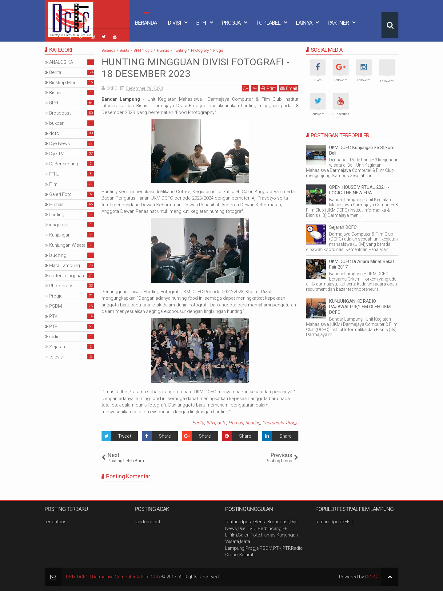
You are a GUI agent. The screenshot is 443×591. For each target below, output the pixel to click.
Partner (338, 22)
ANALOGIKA (61, 62)
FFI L (54, 174)
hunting (252, 423)
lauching (57, 255)
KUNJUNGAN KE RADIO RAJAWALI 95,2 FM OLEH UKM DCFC (360, 306)
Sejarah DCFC (343, 227)
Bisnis (55, 92)
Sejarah (57, 347)
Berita (198, 423)
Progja (231, 22)
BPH (201, 22)
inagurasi (58, 225)
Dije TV (56, 153)
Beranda (146, 22)
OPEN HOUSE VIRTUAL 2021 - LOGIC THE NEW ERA (359, 190)
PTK (53, 316)
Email (288, 88)
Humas (235, 423)
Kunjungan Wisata (67, 245)
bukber (56, 123)
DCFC (371, 577)
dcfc (221, 423)
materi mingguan (66, 275)
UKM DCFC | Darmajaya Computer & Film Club (113, 577)
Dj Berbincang (63, 164)
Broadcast (60, 113)
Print (268, 88)
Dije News (59, 143)
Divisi (174, 22)
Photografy (273, 423)
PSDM (55, 306)
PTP (53, 326)
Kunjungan (59, 235)
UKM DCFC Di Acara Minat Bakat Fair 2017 (361, 264)
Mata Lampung (64, 265)
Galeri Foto (60, 194)
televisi (56, 357)
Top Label (268, 22)
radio (54, 336)
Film (53, 184)
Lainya (304, 22)
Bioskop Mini (62, 82)
